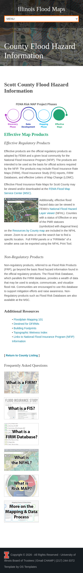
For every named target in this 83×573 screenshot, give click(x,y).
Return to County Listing (22, 355)
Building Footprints (25, 328)
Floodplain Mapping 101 (28, 319)
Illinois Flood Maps (41, 9)
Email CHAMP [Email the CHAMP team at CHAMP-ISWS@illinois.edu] (45, 560)
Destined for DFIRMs (26, 323)
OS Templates (28, 566)
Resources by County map (28, 230)
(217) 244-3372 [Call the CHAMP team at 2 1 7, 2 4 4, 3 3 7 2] (65, 560)
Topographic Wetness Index (30, 332)
